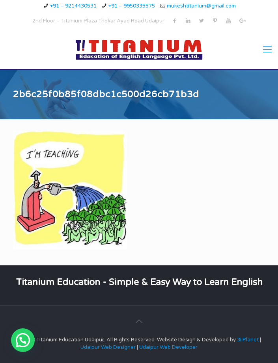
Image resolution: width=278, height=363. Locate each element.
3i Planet (248, 340)
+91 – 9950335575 (131, 6)
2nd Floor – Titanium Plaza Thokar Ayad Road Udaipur (98, 21)
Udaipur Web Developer (168, 347)
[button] (23, 340)
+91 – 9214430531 (73, 6)
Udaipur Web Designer (108, 347)
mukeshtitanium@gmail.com (201, 6)
